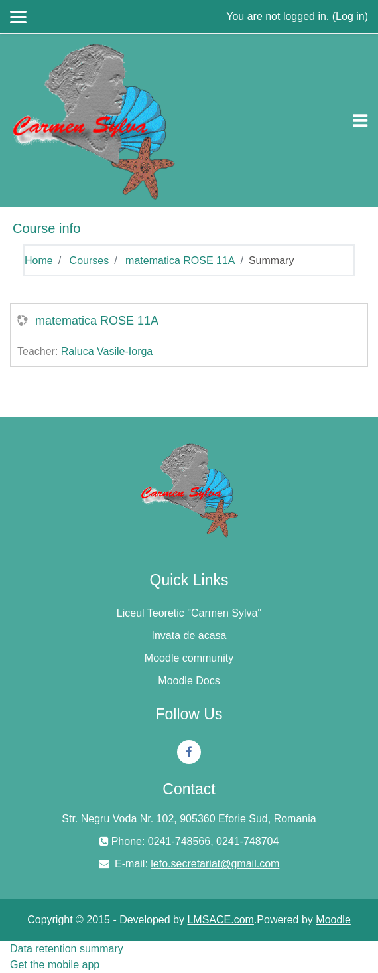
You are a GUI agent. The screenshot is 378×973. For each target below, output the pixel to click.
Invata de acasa (189, 635)
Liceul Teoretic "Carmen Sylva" (189, 613)
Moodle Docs (189, 680)
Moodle (333, 919)
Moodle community (189, 658)
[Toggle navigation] (360, 121)
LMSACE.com (220, 919)
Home (39, 260)
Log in (350, 16)
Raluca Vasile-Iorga (107, 351)
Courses (89, 260)
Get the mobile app (54, 964)
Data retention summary (66, 948)
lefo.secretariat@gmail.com (215, 863)
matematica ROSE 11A (180, 260)
